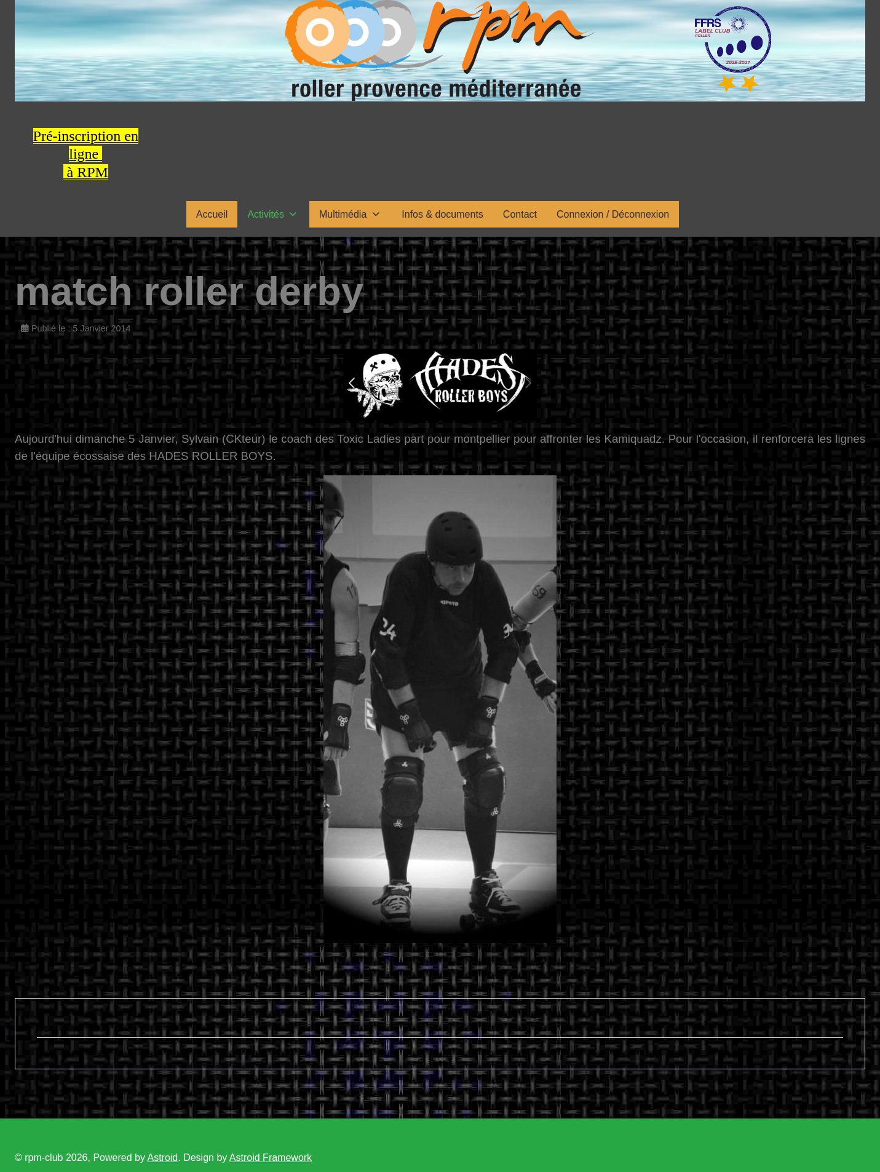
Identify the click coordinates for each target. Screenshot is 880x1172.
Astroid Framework (270, 1157)
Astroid (162, 1157)
